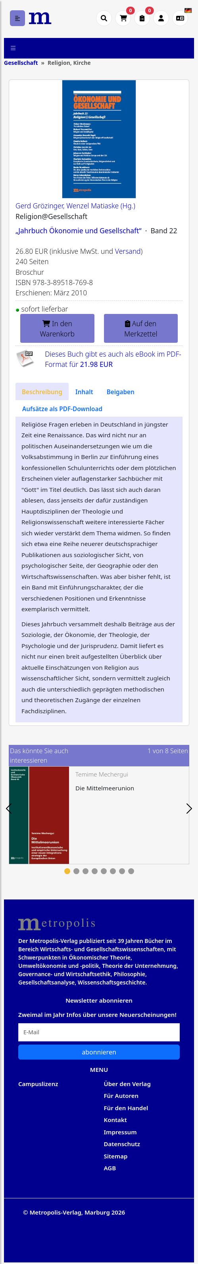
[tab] (42, 391)
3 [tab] (85, 871)
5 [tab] (104, 871)
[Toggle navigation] (13, 48)
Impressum (120, 1132)
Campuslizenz (38, 1084)
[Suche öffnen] (104, 18)
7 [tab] (122, 871)
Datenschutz (122, 1144)
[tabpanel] (99, 815)
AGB (110, 1168)
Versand (128, 251)
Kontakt (115, 1120)
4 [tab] (95, 871)
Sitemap (116, 1156)
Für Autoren (121, 1096)
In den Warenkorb (57, 328)
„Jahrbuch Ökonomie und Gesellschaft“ (78, 230)
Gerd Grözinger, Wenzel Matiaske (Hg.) (75, 205)
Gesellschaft (21, 62)
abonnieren (99, 1052)
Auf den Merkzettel (141, 328)
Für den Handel (126, 1108)
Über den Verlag (127, 1084)
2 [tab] (76, 871)
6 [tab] (113, 871)
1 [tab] (67, 871)
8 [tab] (131, 871)
